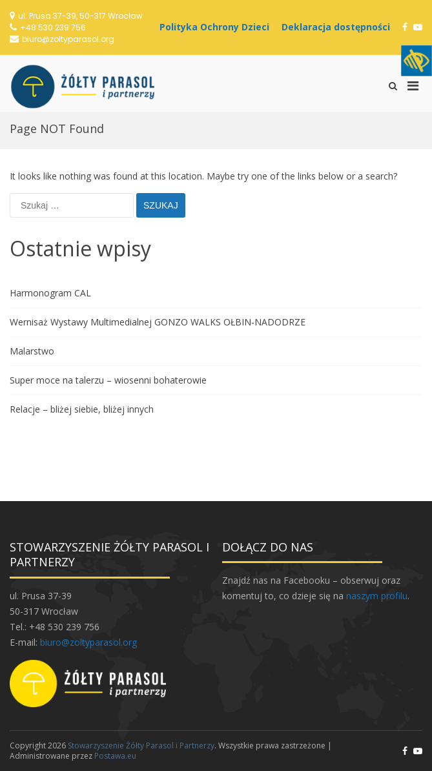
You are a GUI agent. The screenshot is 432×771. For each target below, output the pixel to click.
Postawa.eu (115, 755)
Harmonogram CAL (50, 293)
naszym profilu (376, 596)
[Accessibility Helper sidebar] (416, 60)
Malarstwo (32, 351)
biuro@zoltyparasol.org (68, 39)
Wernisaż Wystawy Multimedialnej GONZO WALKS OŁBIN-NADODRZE (157, 322)
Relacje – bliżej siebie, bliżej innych (82, 409)
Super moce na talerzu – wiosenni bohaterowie (108, 380)
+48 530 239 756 (53, 27)
